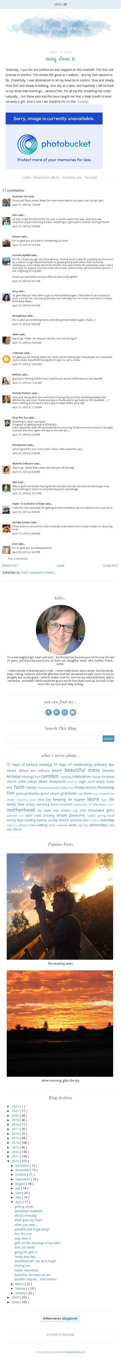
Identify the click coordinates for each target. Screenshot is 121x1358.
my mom (44, 810)
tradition (95, 820)
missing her (22, 1265)
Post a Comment (18, 558)
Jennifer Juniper (21, 522)
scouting (48, 815)
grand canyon (50, 793)
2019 (16, 1120)
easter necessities (26, 1270)
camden (50, 776)
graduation (32, 793)
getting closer (24, 1206)
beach (57, 770)
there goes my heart (28, 1220)
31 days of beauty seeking (29, 764)
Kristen (16, 236)
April (19, 1202)
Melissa (17, 374)
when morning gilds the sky (60, 1080)
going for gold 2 (26, 1252)
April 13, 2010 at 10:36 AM (27, 342)
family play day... (26, 1256)
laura (93, 799)
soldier (91, 815)
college (32, 781)
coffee (22, 781)
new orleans (62, 810)
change (96, 776)
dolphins (72, 781)
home (88, 793)
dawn (15, 334)
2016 (16, 1134)
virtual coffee (27, 825)
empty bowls (105, 781)
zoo (111, 825)
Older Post (111, 565)
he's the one (23, 1234)
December (22, 1165)
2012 (16, 1152)
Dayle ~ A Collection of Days (28, 503)
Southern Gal (20, 196)
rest (21, 815)
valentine (12, 825)
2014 (16, 1142)
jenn (15, 544)
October (21, 1174)
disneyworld (57, 781)
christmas (107, 776)
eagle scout (87, 781)
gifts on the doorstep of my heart (38, 1243)
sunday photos (58, 820)
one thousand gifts (97, 810)
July (18, 1188)
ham (80, 793)
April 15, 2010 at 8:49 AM (26, 533)
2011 (16, 1156)
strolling (29, 820)
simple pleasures (70, 815)
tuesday (91, 177)
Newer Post (10, 565)
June (18, 1193)
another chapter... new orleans (36, 1279)
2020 (16, 1115)
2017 (16, 1129)
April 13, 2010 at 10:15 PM (26, 493)
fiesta (40, 787)
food (71, 787)
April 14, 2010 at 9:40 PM (26, 512)
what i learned (58, 825)
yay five (83, 825)
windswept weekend (28, 1211)
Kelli (15, 482)
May (18, 1197)
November (22, 1170)
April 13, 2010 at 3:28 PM (26, 434)
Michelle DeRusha (23, 463)
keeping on (73, 177)
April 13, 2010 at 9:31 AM (26, 281)
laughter (79, 799)
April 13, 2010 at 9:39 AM (26, 305)
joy (48, 799)
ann (33, 770)
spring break (106, 815)
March (20, 1284)
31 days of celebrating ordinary (80, 764)
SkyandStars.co (75, 1352)
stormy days (15, 820)
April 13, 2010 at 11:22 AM (27, 382)
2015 (16, 1138)
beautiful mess (47, 177)
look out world (25, 1247)
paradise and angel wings (32, 1229)
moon (110, 804)
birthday (14, 776)
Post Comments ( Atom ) (38, 572)
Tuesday (82, 101)
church (11, 781)
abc (111, 764)
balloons (44, 770)
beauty (108, 770)
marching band (47, 804)
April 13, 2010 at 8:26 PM (26, 472)
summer (41, 820)
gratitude (69, 793)
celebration (81, 776)
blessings (28, 776)
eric (10, 787)
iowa (41, 799)
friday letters (86, 787)
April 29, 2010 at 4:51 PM (26, 552)
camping (65, 776)
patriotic (12, 815)
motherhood (21, 810)
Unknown (18, 353)
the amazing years (60, 963)
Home (60, 565)
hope (96, 793)
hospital (105, 793)
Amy (15, 291)
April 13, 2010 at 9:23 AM (26, 245)
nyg (75, 810)
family (31, 787)
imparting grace (26, 799)
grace (20, 793)
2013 (16, 1147)
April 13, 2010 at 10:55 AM (27, 364)
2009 (16, 1297)
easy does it (23, 1238)
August (20, 1184)
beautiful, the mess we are (33, 1275)
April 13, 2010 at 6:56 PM (26, 453)
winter (72, 825)
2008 (16, 1302)
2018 (16, 1124)
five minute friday (56, 787)
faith (19, 787)
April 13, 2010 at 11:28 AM (27, 407)
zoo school (14, 829)
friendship (106, 787)
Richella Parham (22, 393)
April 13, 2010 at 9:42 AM (26, 324)
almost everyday (26, 1215)
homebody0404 (21, 255)
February (21, 1288)
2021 (16, 1111)
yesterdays (98, 825)
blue (37, 776)
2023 (16, 1106)
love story (26, 804)
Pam (15, 215)
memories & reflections (90, 804)
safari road (33, 815)
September (23, 1179)
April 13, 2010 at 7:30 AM (26, 204)
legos (104, 799)
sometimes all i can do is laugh (35, 1261)
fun (11, 793)
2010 (16, 1161)
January (20, 1293)
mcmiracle (66, 804)
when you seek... (26, 1225)
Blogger (68, 1334)
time (86, 820)
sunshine (76, 820)
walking (42, 825)
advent (11, 770)
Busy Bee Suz (20, 417)
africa (23, 770)
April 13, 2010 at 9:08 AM (26, 226)
